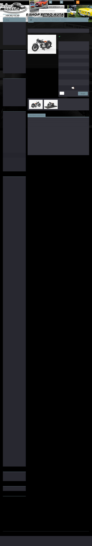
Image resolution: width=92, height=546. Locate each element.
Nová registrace (68, 2)
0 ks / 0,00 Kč (84, 1)
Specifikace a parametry (36, 115)
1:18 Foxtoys (77, 158)
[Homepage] (32, 19)
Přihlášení (56, 2)
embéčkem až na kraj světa (11, 505)
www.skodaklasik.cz (9, 503)
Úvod (30, 26)
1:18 (55, 158)
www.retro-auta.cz (9, 500)
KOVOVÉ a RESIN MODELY (38, 26)
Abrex (51, 158)
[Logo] (15, 10)
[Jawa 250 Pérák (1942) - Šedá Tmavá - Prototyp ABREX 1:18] (42, 35)
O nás (36, 20)
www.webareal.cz (21, 533)
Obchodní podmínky (45, 20)
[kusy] (62, 93)
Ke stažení (79, 115)
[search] (68, 11)
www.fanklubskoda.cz (10, 502)
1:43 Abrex (61, 158)
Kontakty (63, 20)
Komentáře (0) (68, 115)
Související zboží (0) (53, 115)
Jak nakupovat (55, 20)
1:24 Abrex (69, 158)
